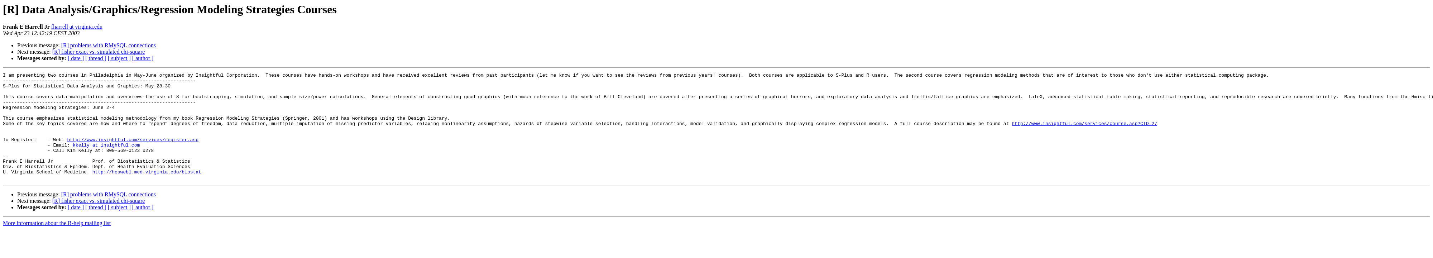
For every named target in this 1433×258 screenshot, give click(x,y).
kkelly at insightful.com (106, 160)
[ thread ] (95, 58)
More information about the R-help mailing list (57, 245)
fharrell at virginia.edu (76, 27)
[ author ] (143, 58)
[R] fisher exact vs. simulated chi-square (98, 52)
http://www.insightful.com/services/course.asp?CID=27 (1084, 134)
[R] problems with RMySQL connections (108, 45)
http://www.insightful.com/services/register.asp (132, 153)
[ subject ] (119, 58)
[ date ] (76, 58)
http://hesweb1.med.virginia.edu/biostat (146, 192)
